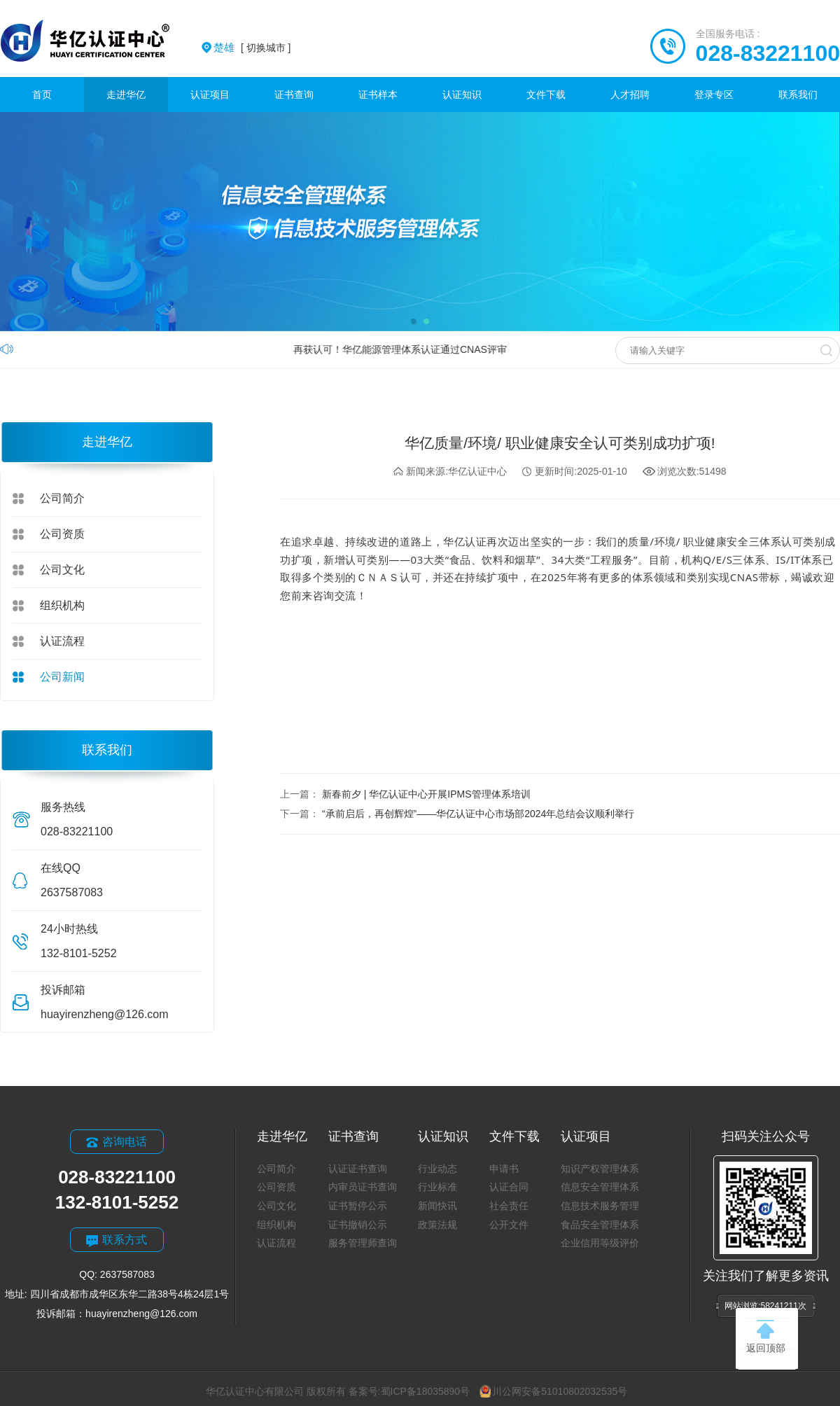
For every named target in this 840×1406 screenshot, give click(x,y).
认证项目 (210, 94)
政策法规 (437, 1224)
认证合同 (508, 1186)
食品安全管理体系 (600, 1224)
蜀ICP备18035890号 (425, 1391)
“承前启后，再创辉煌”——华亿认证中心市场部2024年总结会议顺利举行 (478, 813)
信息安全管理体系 (600, 1186)
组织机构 (62, 605)
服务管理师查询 (362, 1242)
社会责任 (508, 1205)
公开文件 (508, 1224)
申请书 (504, 1168)
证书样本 (378, 94)
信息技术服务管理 (600, 1205)
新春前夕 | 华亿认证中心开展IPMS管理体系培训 (426, 794)
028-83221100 (768, 53)
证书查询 (294, 94)
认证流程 (62, 641)
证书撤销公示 (357, 1224)
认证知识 (462, 94)
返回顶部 (765, 1336)
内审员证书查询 (362, 1186)
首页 (42, 94)
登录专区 (714, 94)
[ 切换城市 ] (252, 47)
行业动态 (437, 1168)
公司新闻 (62, 677)
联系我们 (798, 94)
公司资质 (62, 534)
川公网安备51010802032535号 (553, 1391)
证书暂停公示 (357, 1205)
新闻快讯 (437, 1205)
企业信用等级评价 (600, 1242)
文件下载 (546, 94)
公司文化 (62, 570)
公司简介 (62, 498)
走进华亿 (126, 94)
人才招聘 (630, 94)
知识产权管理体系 (600, 1168)
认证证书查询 (357, 1168)
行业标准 (437, 1186)
